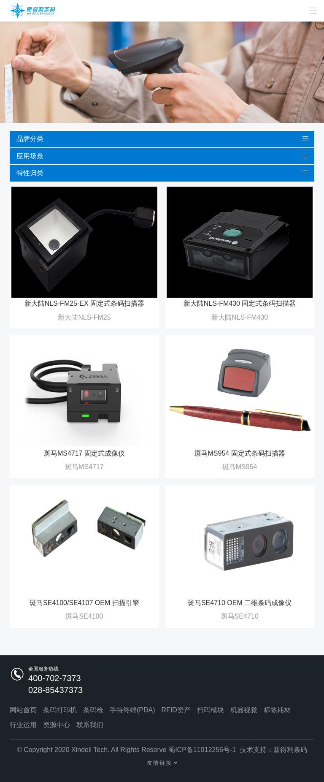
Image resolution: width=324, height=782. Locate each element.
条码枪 (93, 710)
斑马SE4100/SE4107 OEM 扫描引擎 (84, 602)
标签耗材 (277, 710)
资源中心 (56, 724)
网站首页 (23, 710)
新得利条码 (290, 749)
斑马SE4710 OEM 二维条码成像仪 (240, 602)
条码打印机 (60, 710)
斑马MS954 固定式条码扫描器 (239, 453)
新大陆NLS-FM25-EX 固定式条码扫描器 (84, 303)
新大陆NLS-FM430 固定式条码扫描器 (240, 303)
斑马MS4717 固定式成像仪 (84, 453)
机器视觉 (243, 710)
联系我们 (89, 724)
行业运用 (23, 724)
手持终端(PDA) (132, 710)
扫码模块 (210, 710)
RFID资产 (176, 710)
